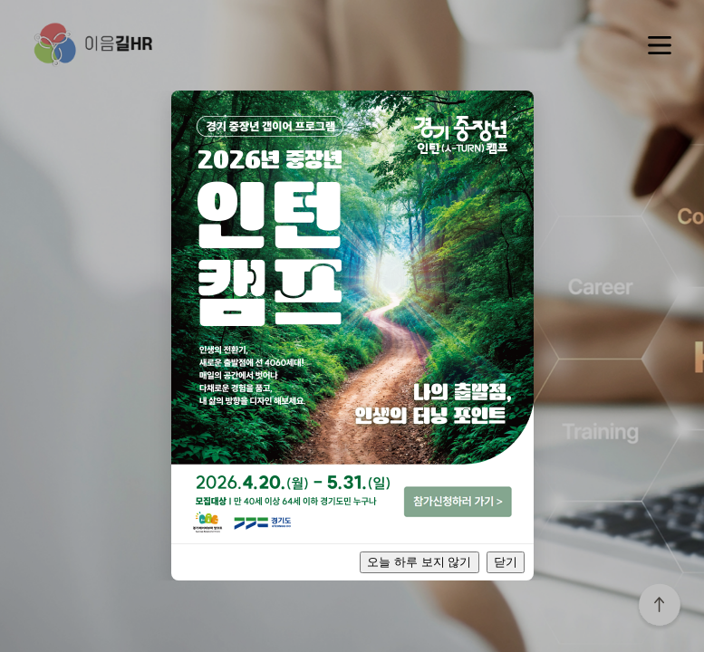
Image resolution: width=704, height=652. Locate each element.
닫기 (505, 562)
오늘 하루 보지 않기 (419, 562)
